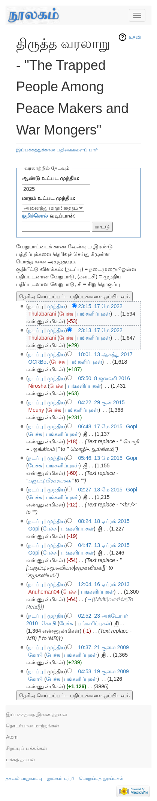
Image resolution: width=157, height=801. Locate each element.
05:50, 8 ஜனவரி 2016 (104, 378)
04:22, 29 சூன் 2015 (101, 402)
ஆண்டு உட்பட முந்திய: (50, 178)
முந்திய (56, 306)
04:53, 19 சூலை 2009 (103, 671)
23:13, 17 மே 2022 (100, 330)
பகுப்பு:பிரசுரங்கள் (50, 481)
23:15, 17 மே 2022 (100, 306)
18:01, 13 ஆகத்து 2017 (105, 354)
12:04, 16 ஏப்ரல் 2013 (104, 584)
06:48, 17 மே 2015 (100, 426)
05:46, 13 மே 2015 (100, 458)
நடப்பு (35, 330)
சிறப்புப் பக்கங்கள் (26, 748)
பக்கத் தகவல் (20, 759)
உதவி (135, 37)
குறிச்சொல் (35, 216)
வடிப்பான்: (49, 216)
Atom (12, 737)
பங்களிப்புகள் (93, 314)
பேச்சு (66, 314)
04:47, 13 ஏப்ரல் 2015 (104, 545)
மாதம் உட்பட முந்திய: (48, 198)
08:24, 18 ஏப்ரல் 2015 (104, 521)
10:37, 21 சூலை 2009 (103, 647)
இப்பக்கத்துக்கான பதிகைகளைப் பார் (57, 150)
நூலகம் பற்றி (60, 778)
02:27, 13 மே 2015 (100, 490)
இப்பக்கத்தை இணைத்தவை (36, 714)
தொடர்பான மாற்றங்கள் (32, 725)
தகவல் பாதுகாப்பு (24, 778)
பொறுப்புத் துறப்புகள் (101, 778)
